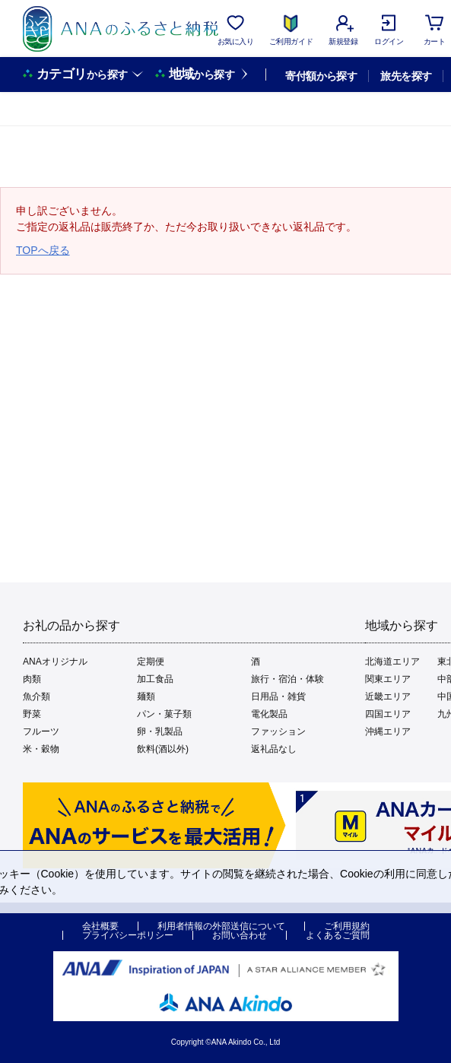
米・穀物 (41, 749)
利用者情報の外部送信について (221, 926)
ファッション (278, 731)
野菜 (32, 714)
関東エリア (388, 679)
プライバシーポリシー (127, 935)
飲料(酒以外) (163, 749)
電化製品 (269, 714)
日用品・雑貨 (278, 696)
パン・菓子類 (164, 714)
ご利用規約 (347, 926)
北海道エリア (392, 661)
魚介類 (36, 696)
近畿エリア (388, 696)
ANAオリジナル (55, 661)
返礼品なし (274, 749)
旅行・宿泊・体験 (287, 679)
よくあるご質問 (338, 935)
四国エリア (388, 714)
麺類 (146, 696)
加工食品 (155, 679)
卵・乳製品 (160, 731)
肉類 (32, 679)
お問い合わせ (239, 935)
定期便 (150, 661)
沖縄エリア (388, 731)
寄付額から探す (321, 76)
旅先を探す (405, 76)
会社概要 (100, 926)
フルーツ (41, 731)
